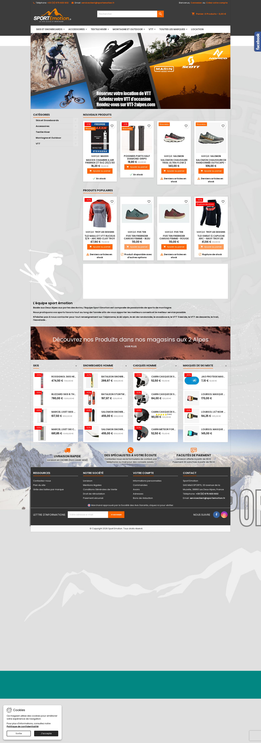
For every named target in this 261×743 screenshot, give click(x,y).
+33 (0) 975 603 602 (57, 2)
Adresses (138, 493)
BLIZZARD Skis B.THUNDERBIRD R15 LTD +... (64, 394)
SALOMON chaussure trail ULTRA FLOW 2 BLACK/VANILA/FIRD (174, 162)
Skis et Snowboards (49, 29)
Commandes (140, 485)
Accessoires (76, 29)
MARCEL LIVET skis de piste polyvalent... (64, 412)
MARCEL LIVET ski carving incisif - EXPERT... (64, 429)
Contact (189, 473)
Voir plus (131, 346)
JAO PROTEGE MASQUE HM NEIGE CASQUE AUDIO (213, 376)
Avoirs (136, 489)
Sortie (19, 733)
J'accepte (46, 733)
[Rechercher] (130, 14)
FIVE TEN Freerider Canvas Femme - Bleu (137, 237)
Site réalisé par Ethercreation (157, 528)
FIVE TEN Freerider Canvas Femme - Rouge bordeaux (174, 238)
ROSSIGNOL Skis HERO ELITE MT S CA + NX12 (64, 376)
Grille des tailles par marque (48, 489)
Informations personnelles (147, 480)
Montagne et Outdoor (128, 29)
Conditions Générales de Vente (100, 489)
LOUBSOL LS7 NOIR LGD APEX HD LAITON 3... (213, 412)
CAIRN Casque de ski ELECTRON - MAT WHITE (163, 376)
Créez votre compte (217, 2)
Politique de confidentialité (22, 726)
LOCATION (197, 29)
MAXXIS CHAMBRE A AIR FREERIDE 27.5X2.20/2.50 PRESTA (100, 162)
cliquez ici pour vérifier (161, 505)
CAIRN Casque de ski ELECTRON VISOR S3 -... (163, 394)
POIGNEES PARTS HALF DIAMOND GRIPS (137, 157)
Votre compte (143, 473)
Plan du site (39, 485)
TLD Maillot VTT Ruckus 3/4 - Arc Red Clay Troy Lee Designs (100, 238)
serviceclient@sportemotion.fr (97, 2)
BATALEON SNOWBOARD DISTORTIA (114, 376)
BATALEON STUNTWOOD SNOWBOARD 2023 (114, 394)
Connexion (196, 2)
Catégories (41, 115)
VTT (151, 29)
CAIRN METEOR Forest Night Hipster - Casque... (163, 429)
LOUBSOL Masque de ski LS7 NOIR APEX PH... (213, 394)
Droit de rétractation (94, 493)
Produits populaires (98, 190)
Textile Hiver (99, 29)
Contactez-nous (42, 480)
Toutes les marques (172, 29)
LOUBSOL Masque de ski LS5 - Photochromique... (213, 429)
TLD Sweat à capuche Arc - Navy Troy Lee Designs (211, 238)
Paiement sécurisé (93, 498)
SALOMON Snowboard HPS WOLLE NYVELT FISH (114, 412)
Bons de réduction (143, 498)
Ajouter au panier (99, 170)
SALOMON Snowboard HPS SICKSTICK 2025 (114, 429)
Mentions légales (92, 485)
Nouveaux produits (97, 115)
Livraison (87, 480)
